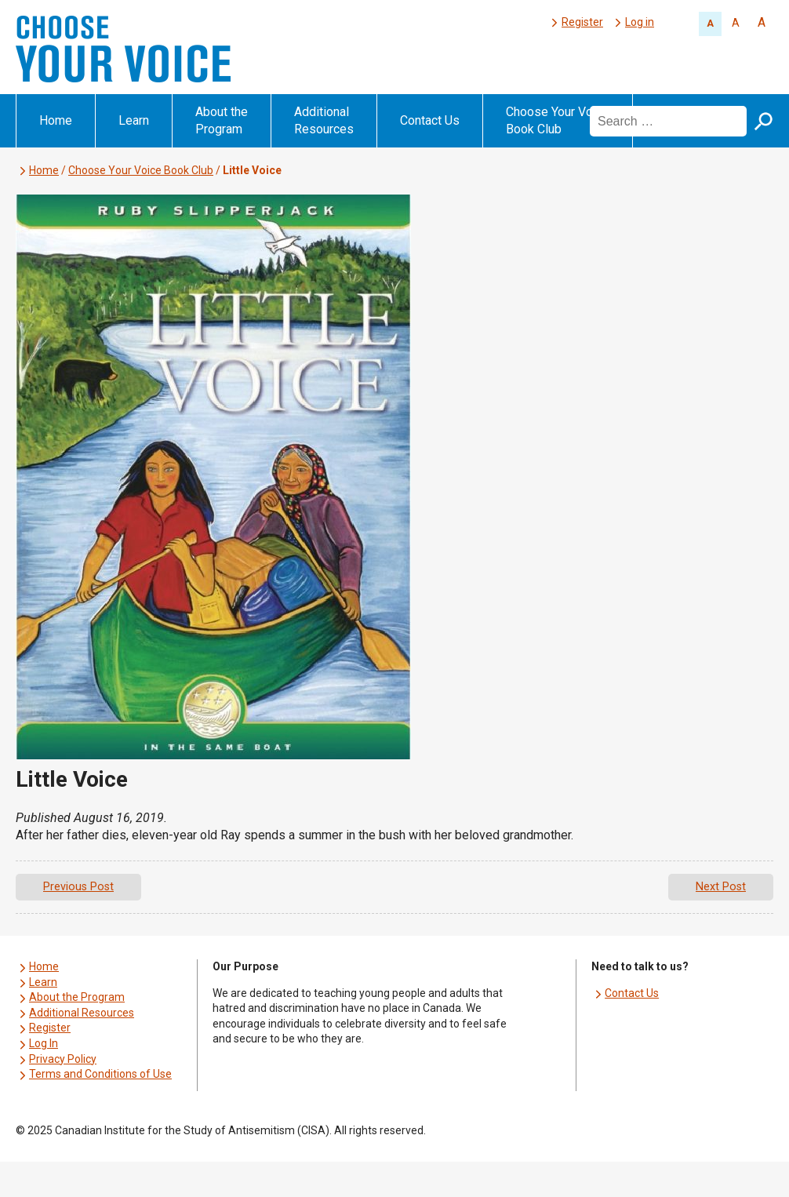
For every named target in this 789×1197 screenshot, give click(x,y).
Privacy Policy (62, 1059)
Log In (43, 1043)
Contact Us (430, 120)
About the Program (221, 120)
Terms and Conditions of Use (100, 1074)
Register (582, 22)
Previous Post (78, 886)
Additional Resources (324, 120)
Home (55, 120)
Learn (133, 120)
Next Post (721, 886)
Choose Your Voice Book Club (557, 120)
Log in (639, 22)
